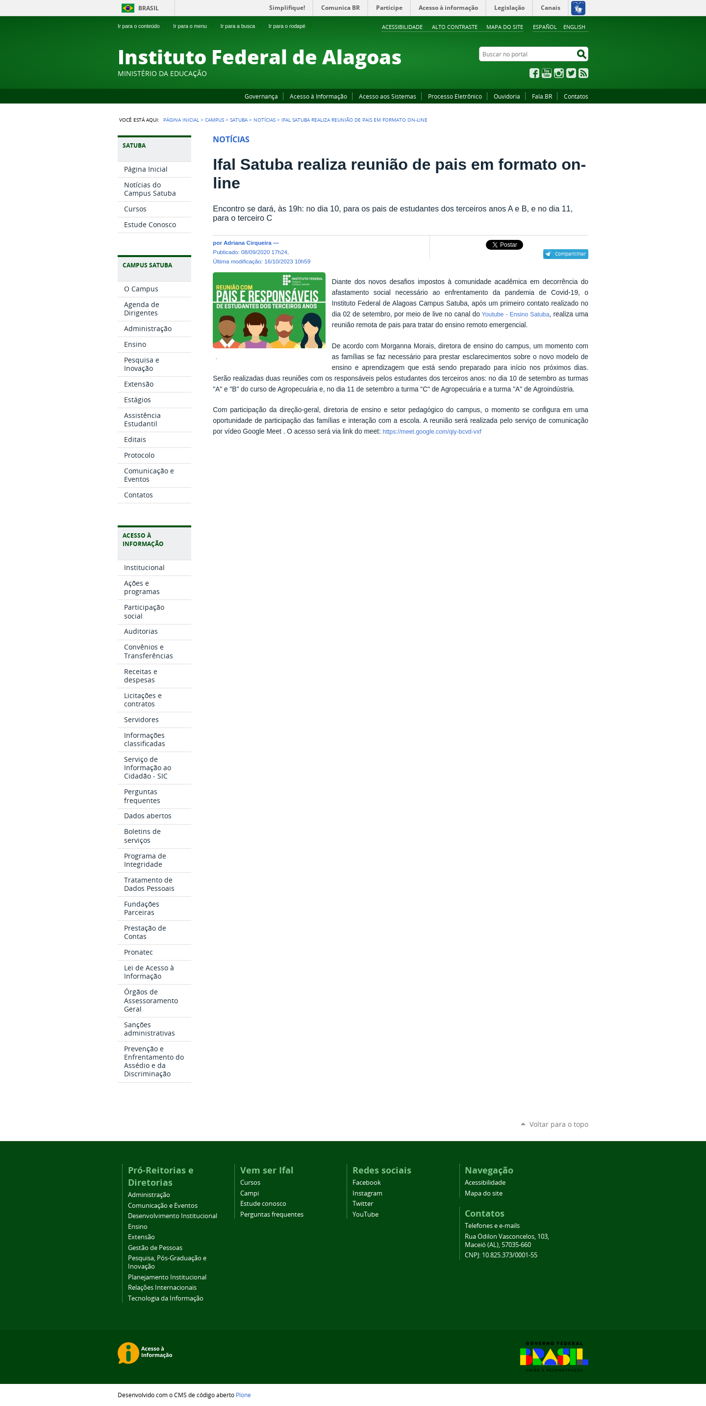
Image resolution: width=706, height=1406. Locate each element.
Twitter (571, 73)
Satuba (239, 119)
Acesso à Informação (318, 96)
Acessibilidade (402, 26)
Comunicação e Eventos (163, 1205)
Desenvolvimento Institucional (172, 1216)
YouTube (547, 73)
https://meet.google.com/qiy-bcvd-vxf (432, 431)
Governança (261, 96)
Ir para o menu (194, 26)
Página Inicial (181, 119)
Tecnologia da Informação (165, 1298)
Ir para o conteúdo (143, 26)
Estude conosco (263, 1203)
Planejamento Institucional (167, 1277)
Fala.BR (542, 96)
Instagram (559, 73)
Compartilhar (570, 253)
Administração (149, 1195)
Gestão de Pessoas (155, 1248)
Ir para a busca (242, 26)
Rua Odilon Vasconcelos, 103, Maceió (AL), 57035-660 (507, 1240)
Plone (243, 1395)
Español (545, 26)
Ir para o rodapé (291, 26)
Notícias (264, 119)
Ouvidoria (507, 96)
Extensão (141, 1237)
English (574, 26)
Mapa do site (504, 26)
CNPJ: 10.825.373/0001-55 (501, 1255)
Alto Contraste (455, 26)
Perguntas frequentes (271, 1214)
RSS (583, 73)
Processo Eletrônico (455, 96)
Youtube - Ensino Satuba (514, 314)
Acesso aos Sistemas (387, 96)
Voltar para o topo (559, 1124)
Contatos (576, 96)
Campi (249, 1193)
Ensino (138, 1227)
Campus (214, 119)
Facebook (534, 73)
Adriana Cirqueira (248, 242)
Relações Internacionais (162, 1287)
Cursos (250, 1182)
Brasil (148, 8)
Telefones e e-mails (492, 1226)
